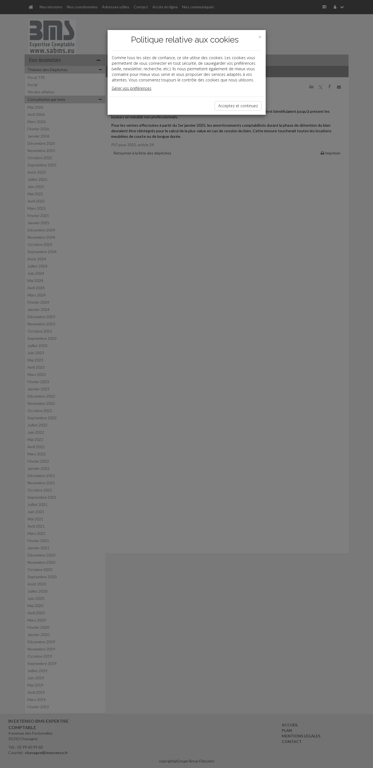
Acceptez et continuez (238, 105)
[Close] (260, 37)
